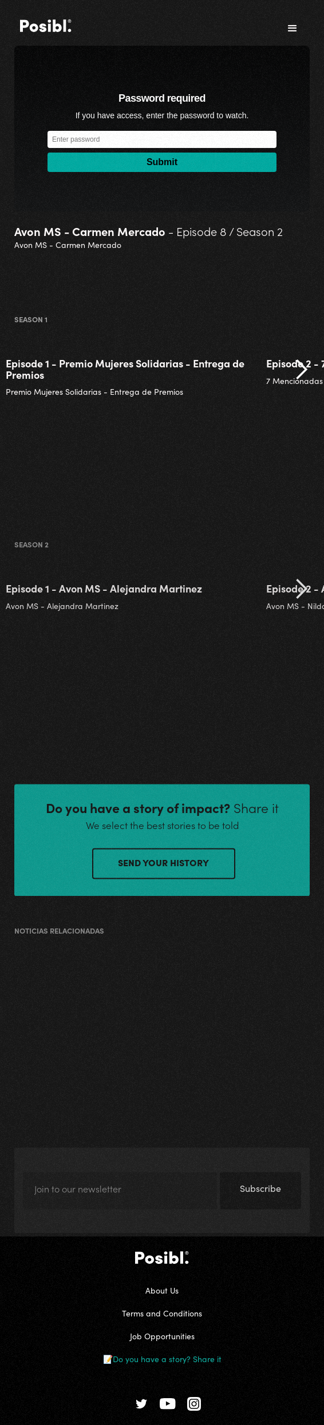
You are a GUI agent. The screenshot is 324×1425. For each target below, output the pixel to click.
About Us (162, 1290)
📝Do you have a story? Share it (162, 1358)
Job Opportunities (162, 1336)
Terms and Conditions (162, 1313)
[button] (292, 28)
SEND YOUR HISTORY (163, 865)
